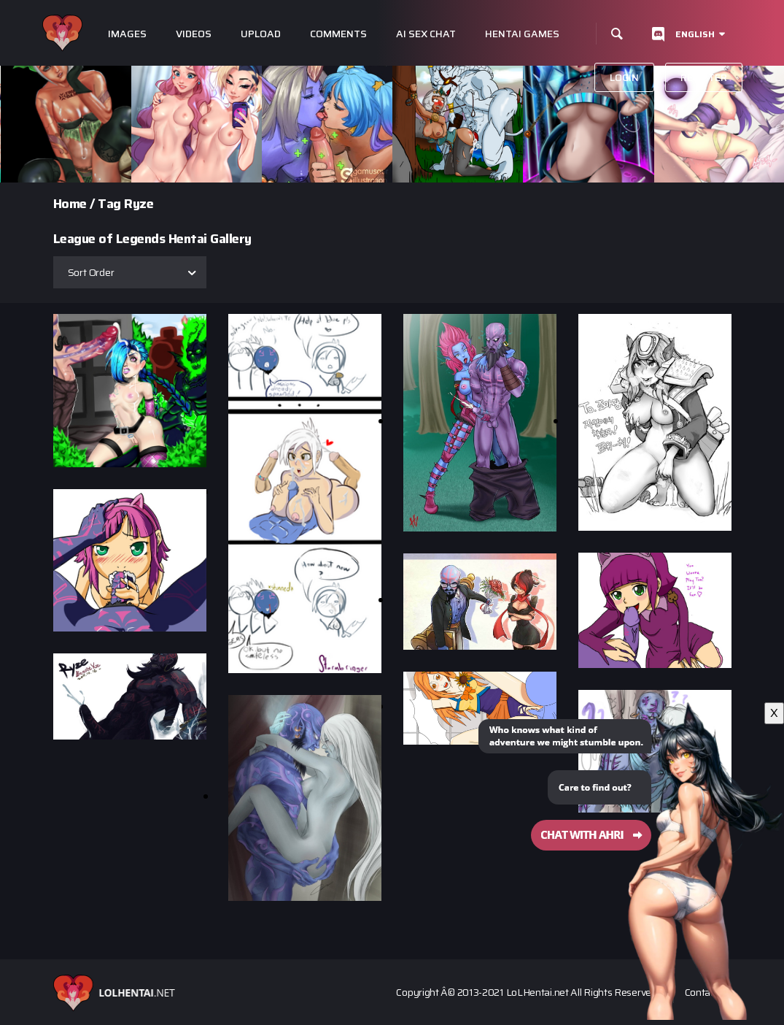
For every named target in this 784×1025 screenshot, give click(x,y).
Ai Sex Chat (426, 34)
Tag (109, 203)
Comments (338, 34)
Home (70, 203)
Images (127, 34)
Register (703, 77)
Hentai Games (522, 34)
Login (624, 77)
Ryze (138, 203)
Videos (193, 34)
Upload (261, 34)
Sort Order (91, 272)
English (695, 34)
